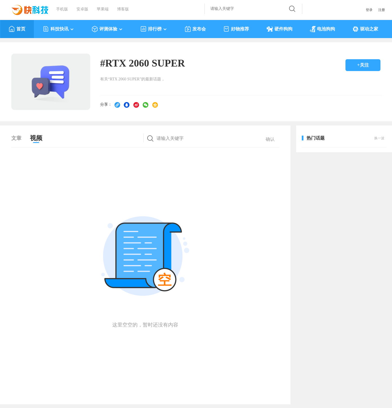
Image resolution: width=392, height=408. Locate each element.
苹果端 (103, 9)
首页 (17, 29)
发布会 (195, 29)
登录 (369, 10)
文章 (16, 138)
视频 (36, 138)
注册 (381, 10)
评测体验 (107, 29)
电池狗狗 (322, 29)
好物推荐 (236, 29)
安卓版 (82, 9)
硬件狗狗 (279, 29)
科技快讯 (58, 29)
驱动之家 (365, 29)
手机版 (62, 9)
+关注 (363, 65)
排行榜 (153, 29)
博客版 (123, 9)
